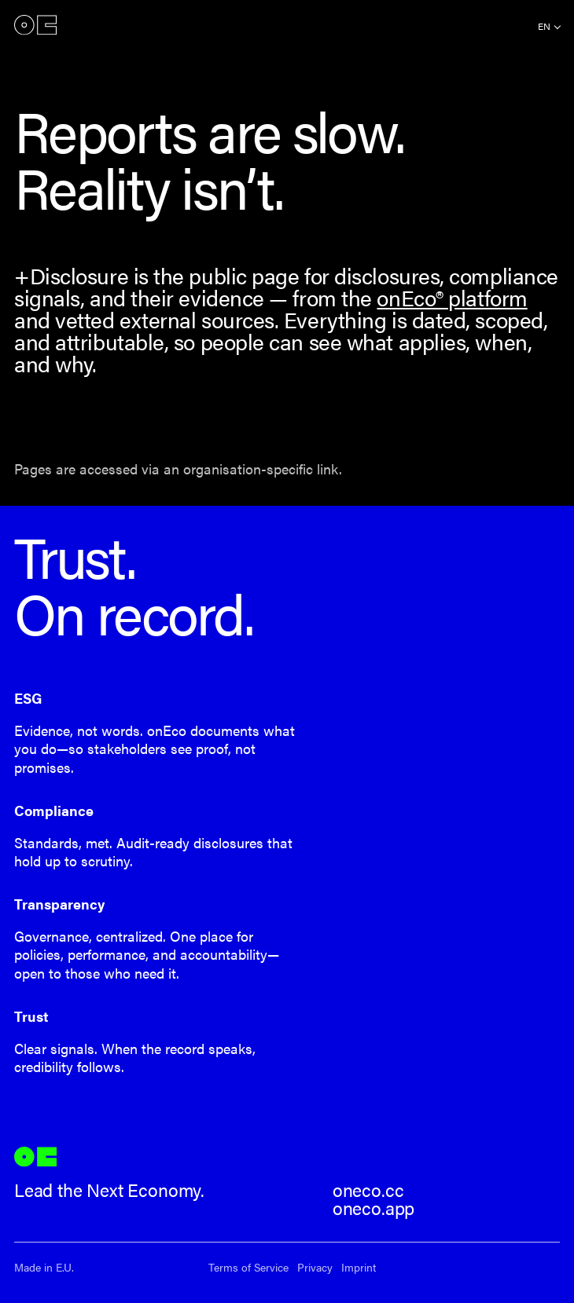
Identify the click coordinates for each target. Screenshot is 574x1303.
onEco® (35, 24)
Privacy (315, 1267)
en (544, 26)
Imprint (358, 1267)
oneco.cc (368, 1189)
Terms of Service (248, 1267)
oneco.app (373, 1208)
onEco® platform (452, 297)
